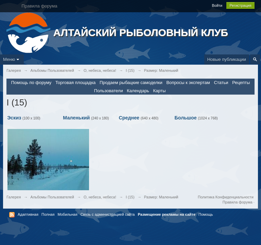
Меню (12, 59)
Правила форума (238, 202)
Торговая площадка (75, 82)
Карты (159, 90)
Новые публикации (226, 59)
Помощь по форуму (31, 82)
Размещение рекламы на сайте (167, 214)
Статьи (221, 82)
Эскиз (14, 117)
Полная (47, 214)
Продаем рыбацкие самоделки (131, 82)
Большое (186, 117)
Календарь (138, 90)
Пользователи (108, 90)
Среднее (129, 117)
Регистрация (240, 5)
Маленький (76, 117)
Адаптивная (28, 214)
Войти (217, 5)
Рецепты (241, 82)
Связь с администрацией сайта (108, 214)
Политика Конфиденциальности (226, 197)
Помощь (205, 214)
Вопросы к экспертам (188, 82)
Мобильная (67, 214)
